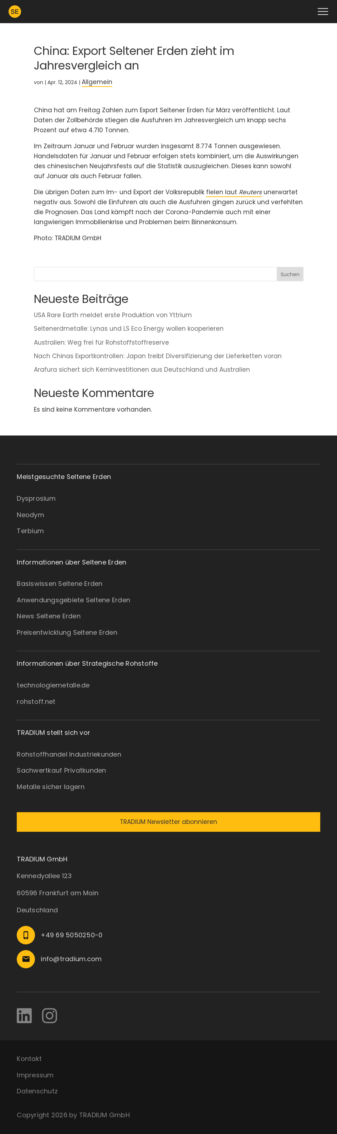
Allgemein (97, 82)
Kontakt (29, 1058)
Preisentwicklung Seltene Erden (67, 632)
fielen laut (234, 192)
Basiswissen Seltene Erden (59, 583)
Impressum (35, 1075)
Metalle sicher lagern (51, 786)
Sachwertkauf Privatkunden (61, 770)
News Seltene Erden (49, 616)
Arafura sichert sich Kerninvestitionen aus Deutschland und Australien (142, 369)
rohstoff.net (36, 701)
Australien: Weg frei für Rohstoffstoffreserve (102, 342)
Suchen (290, 274)
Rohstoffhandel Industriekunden (69, 754)
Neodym (30, 514)
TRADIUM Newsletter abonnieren (168, 822)
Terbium (30, 530)
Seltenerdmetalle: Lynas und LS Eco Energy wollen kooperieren (129, 328)
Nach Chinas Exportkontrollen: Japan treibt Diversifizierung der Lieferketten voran (158, 356)
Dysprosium (36, 498)
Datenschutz (37, 1091)
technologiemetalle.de (53, 685)
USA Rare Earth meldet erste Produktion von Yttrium (114, 315)
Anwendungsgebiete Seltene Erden (73, 600)
